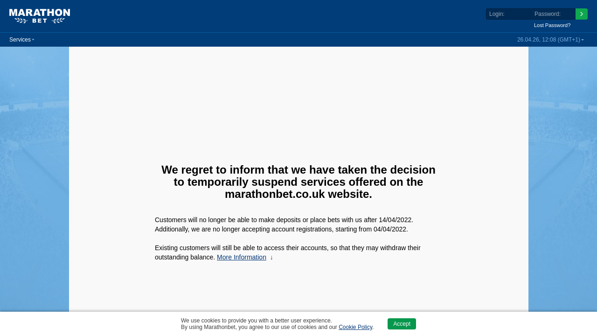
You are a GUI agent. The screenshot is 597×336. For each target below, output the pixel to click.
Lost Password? (552, 25)
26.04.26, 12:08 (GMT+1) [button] (548, 39)
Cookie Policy (355, 327)
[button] (22, 40)
